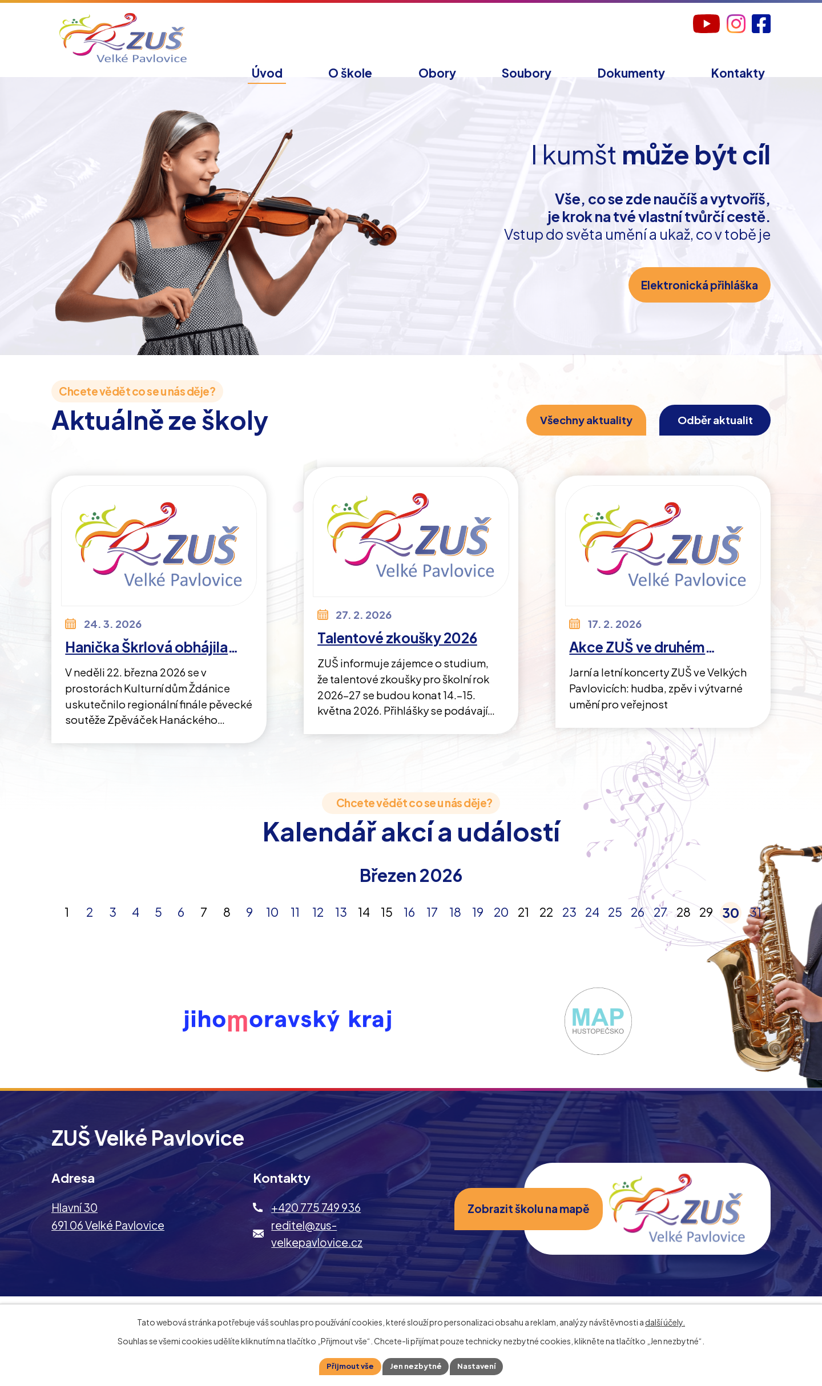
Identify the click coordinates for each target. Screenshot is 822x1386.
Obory (437, 72)
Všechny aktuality (557, 433)
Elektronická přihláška (694, 304)
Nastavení (481, 1365)
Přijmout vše (346, 1365)
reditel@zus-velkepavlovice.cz (316, 1249)
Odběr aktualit (704, 433)
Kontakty (738, 72)
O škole (350, 72)
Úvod (267, 72)
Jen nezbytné (415, 1365)
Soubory (526, 72)
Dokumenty (631, 72)
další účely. (665, 1320)
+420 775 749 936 (316, 1224)
